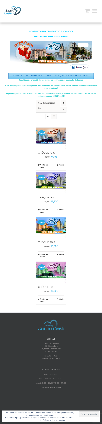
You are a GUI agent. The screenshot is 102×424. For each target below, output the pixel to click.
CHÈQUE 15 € (46, 197)
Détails (61, 165)
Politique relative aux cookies (54, 420)
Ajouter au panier (44, 166)
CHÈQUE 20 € (47, 242)
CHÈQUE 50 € (46, 287)
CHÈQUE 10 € (46, 152)
